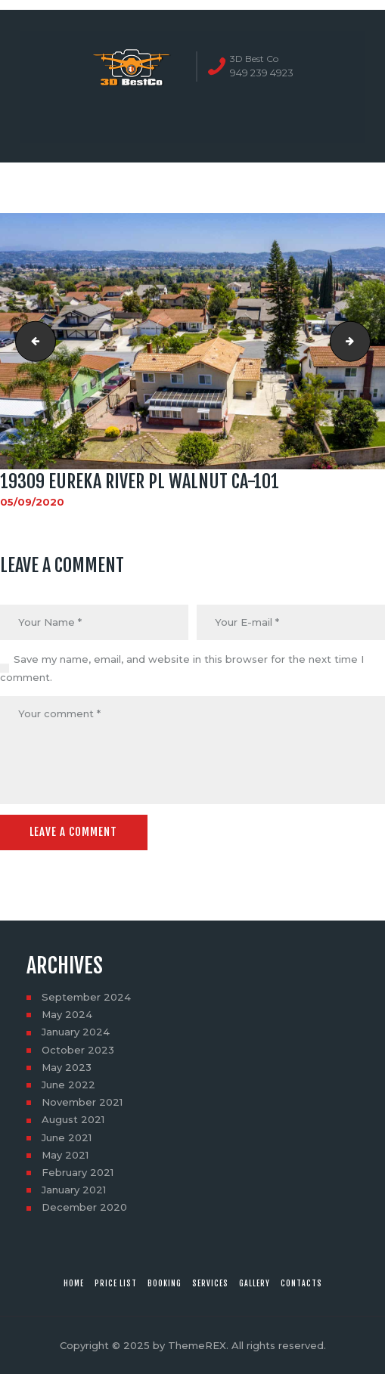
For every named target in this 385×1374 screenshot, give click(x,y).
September (86, 997)
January (76, 1032)
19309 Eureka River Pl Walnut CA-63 (31, 342)
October (78, 1050)
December (84, 1207)
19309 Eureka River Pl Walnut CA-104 (365, 342)
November (82, 1102)
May (67, 1014)
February (77, 1172)
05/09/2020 (32, 502)
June (68, 1084)
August (73, 1119)
